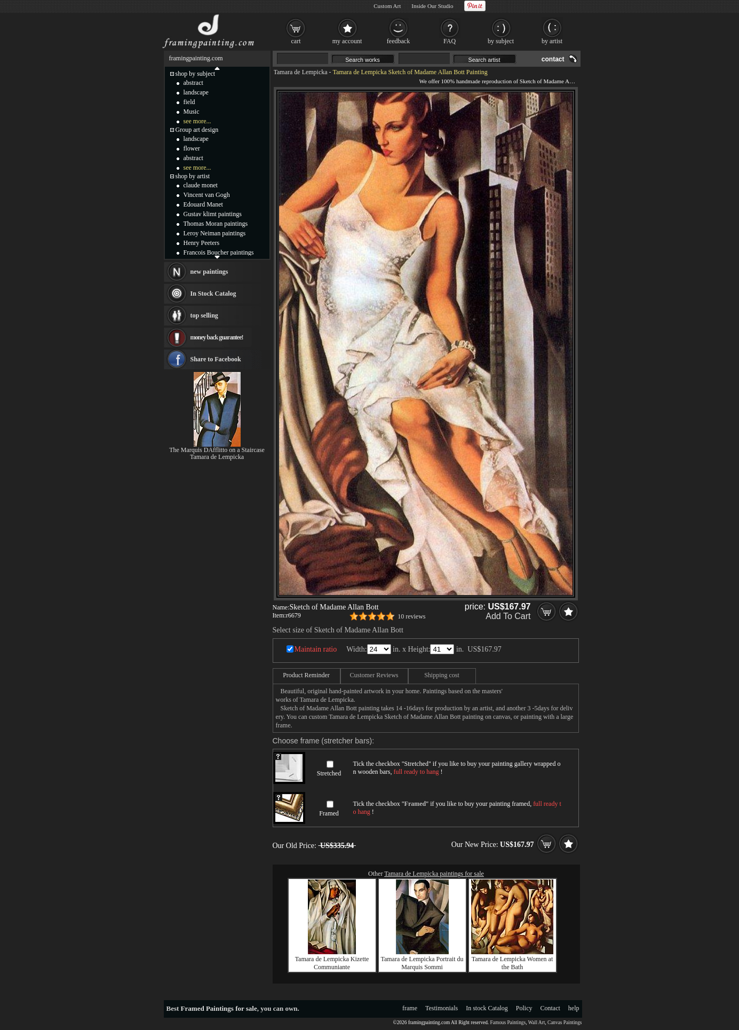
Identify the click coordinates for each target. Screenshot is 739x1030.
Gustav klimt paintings (213, 214)
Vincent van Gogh (207, 195)
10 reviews (411, 616)
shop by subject (196, 73)
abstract (193, 82)
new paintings (209, 271)
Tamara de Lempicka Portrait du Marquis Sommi (421, 963)
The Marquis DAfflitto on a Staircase (217, 450)
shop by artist (193, 176)
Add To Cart (508, 616)
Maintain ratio (316, 649)
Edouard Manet (203, 204)
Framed (329, 813)
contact (553, 59)
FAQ (449, 41)
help (573, 1008)
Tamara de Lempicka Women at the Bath (512, 963)
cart (296, 41)
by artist (552, 41)
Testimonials (441, 1008)
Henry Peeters (202, 243)
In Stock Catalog (213, 293)
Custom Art (387, 6)
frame (409, 1008)
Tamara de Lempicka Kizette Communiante (332, 963)
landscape (196, 92)
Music (192, 111)
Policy (524, 1008)
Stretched (329, 773)
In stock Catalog (487, 1008)
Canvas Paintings (564, 1022)
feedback (398, 41)
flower (192, 148)
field (189, 102)
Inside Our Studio (432, 6)
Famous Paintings (508, 1022)
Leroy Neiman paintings (215, 233)
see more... (197, 121)
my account (347, 41)
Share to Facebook (215, 359)
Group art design (197, 129)
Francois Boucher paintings (219, 252)
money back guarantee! (216, 337)
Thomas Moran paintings (216, 223)
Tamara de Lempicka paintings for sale (434, 873)
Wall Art (536, 1022)
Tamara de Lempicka (301, 72)
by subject (501, 41)
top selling (204, 315)
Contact (550, 1008)
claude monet (201, 185)
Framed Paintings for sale (219, 1008)
